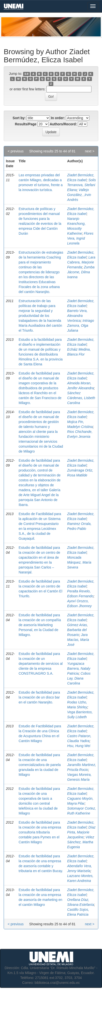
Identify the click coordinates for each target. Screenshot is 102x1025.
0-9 (26, 73)
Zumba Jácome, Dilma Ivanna (80, 272)
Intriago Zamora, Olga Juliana (80, 325)
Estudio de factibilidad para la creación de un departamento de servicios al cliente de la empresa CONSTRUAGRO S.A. (41, 663)
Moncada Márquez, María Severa (79, 562)
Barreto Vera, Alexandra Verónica (77, 316)
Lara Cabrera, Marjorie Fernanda (81, 262)
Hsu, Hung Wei (78, 746)
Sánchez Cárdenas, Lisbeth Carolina (81, 398)
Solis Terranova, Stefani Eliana (81, 185)
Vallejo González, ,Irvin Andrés (79, 195)
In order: (58, 118)
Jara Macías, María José (78, 640)
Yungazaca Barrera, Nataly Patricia (78, 668)
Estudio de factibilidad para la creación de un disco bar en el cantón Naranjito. (39, 697)
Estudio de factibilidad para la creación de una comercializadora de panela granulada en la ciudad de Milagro (40, 765)
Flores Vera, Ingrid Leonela (80, 238)
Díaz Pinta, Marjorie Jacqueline (81, 832)
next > (89, 151)
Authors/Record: (63, 124)
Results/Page (25, 124)
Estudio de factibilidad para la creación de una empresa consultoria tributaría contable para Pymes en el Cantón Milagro (40, 832)
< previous (16, 151)
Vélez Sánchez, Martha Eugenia (80, 842)
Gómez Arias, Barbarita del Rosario (77, 630)
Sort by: (19, 118)
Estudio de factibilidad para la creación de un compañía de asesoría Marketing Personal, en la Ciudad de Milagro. (40, 625)
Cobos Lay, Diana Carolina (78, 678)
